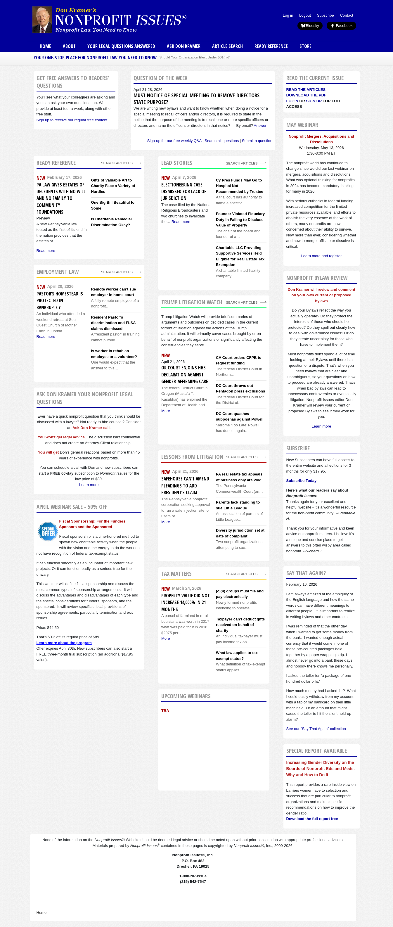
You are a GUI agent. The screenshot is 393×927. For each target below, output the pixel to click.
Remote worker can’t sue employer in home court (113, 292)
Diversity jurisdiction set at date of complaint (240, 533)
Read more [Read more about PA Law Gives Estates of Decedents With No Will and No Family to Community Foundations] (46, 250)
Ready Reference (271, 46)
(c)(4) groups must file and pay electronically (240, 594)
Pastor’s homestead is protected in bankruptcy (60, 300)
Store (305, 46)
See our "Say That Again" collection (316, 729)
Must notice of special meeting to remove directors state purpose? (196, 99)
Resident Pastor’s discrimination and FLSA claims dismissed (113, 323)
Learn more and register (321, 256)
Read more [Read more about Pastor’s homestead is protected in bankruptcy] (46, 336)
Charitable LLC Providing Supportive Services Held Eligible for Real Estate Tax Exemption (240, 256)
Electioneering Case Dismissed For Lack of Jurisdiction (183, 191)
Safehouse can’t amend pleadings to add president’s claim (185, 485)
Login (292, 101)
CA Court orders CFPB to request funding (239, 360)
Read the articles (306, 89)
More (165, 411)
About (69, 46)
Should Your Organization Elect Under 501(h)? (195, 57)
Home (45, 46)
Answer (260, 125)
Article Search (227, 46)
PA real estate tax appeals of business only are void (239, 477)
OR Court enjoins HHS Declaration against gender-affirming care (184, 374)
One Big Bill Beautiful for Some (113, 205)
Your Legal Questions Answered (121, 46)
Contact (346, 15)
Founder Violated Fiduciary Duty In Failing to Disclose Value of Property (240, 219)
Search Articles (117, 163)
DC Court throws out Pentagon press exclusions (240, 388)
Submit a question (257, 141)
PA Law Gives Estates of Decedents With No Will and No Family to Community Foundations (61, 198)
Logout (305, 15)
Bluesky (310, 25)
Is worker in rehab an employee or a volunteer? (114, 354)
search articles (117, 272)
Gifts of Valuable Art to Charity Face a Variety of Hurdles (113, 186)
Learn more (88, 484)
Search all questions (222, 141)
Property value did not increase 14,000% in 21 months (185, 602)
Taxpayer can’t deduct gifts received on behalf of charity (240, 625)
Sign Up (313, 101)
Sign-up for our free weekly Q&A (174, 141)
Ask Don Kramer (183, 46)
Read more (181, 221)
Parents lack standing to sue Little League (238, 505)
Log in (288, 15)
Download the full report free (312, 819)
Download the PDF (306, 95)
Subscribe (325, 15)
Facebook (341, 25)
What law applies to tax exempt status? (237, 656)
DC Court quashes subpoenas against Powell (240, 416)
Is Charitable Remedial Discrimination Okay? (111, 222)
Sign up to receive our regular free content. (72, 120)
